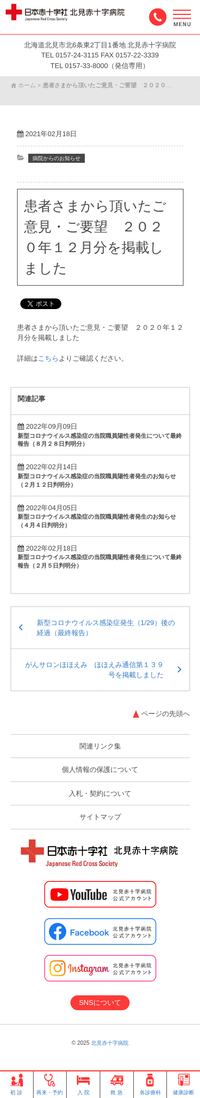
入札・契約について (100, 793)
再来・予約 (49, 1084)
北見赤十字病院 (110, 1043)
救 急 (116, 1084)
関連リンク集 (100, 746)
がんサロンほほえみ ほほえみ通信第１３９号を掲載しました (94, 670)
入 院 (83, 1084)
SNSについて (100, 1002)
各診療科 (150, 1084)
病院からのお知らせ (57, 158)
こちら (48, 358)
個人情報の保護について (100, 769)
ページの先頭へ (165, 714)
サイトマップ (100, 817)
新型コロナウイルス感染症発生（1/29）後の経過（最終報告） (106, 628)
